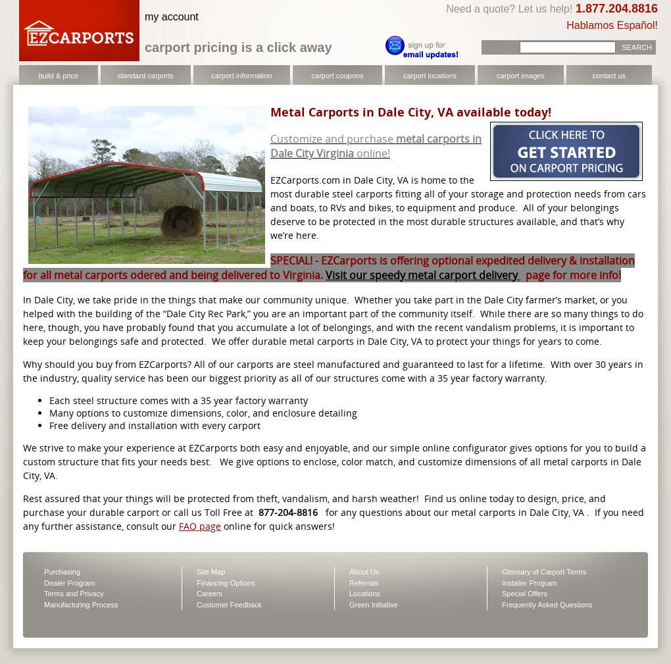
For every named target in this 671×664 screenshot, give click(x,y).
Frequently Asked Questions (547, 605)
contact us (609, 76)
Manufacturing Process (81, 605)
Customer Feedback (229, 605)
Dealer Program (69, 583)
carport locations (430, 76)
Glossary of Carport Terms (544, 572)
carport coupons (338, 76)
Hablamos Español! (612, 25)
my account (172, 16)
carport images (521, 76)
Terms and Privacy (73, 594)
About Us (364, 572)
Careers (209, 594)
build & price (59, 76)
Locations (364, 594)
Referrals (364, 583)
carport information (242, 76)
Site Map (211, 572)
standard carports (145, 76)
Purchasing (62, 572)
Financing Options (226, 583)
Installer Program (529, 583)
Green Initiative (373, 605)
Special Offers (524, 594)
